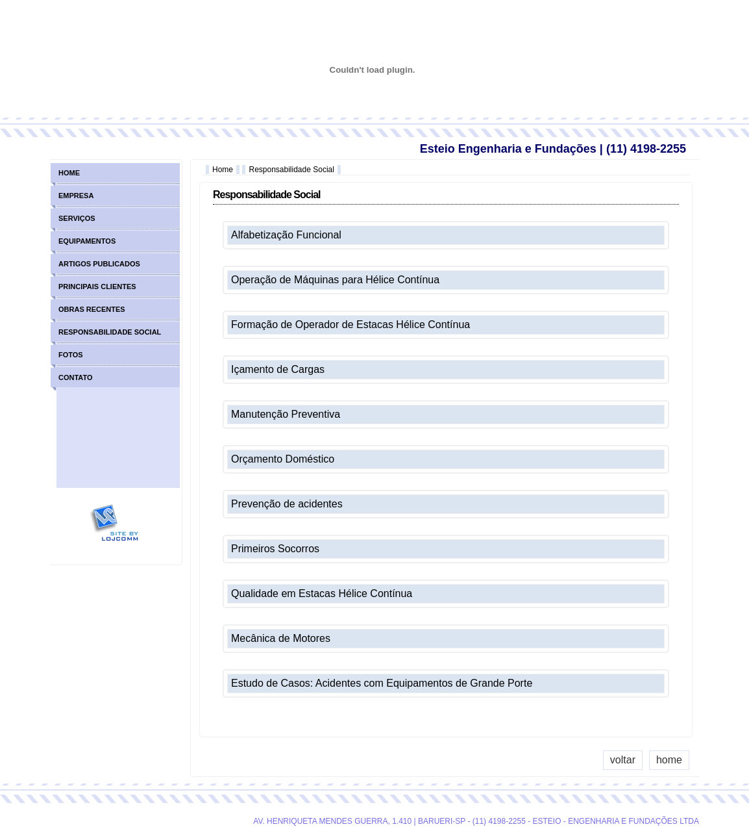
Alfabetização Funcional (286, 234)
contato (75, 377)
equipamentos (87, 241)
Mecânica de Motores (280, 638)
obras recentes (91, 309)
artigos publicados (99, 264)
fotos (70, 355)
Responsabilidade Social (291, 169)
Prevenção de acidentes (287, 503)
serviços (76, 218)
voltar (622, 759)
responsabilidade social (109, 332)
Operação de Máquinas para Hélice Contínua (335, 279)
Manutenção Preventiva (285, 414)
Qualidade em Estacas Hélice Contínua (321, 593)
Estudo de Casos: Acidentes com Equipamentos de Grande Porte (381, 683)
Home (222, 169)
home (669, 759)
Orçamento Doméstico (282, 459)
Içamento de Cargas (278, 369)
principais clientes (97, 286)
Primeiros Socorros (275, 548)
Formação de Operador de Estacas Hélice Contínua (350, 324)
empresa (75, 195)
